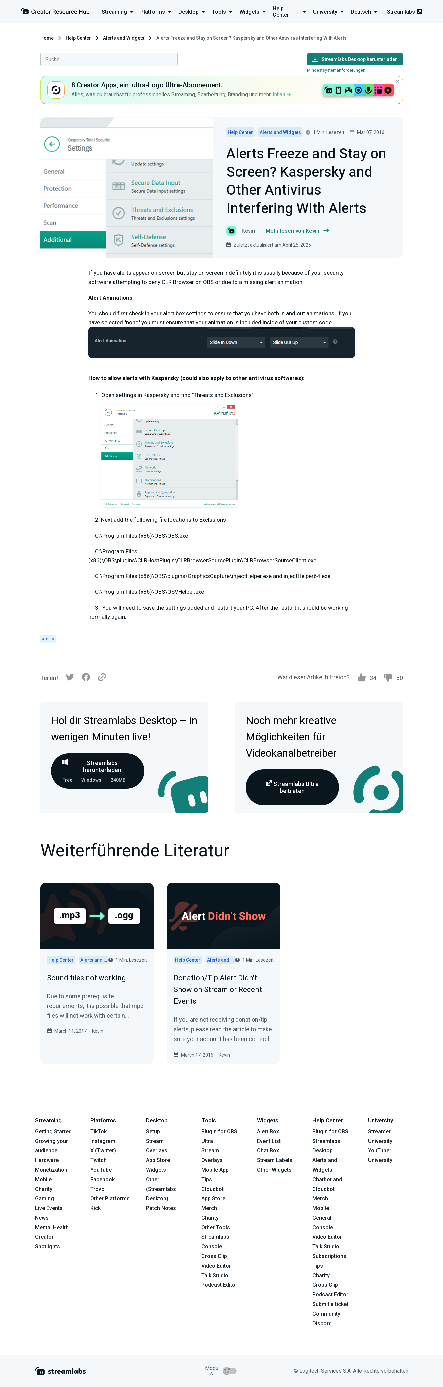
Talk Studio (214, 1275)
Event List (269, 1141)
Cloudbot (212, 1189)
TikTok (98, 1131)
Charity (43, 1189)
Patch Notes (161, 1208)
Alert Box (268, 1131)
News (42, 1218)
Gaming (44, 1198)
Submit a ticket (330, 1304)
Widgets (156, 1170)
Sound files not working (86, 978)
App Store (158, 1160)
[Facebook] (86, 679)
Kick (95, 1208)
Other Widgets (274, 1170)
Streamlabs (404, 12)
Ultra (207, 1141)
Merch (209, 1208)
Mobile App (215, 1170)
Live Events (49, 1208)
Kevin (97, 1031)
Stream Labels (274, 1160)
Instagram (102, 1141)
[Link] (102, 677)
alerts (48, 638)
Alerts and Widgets (123, 38)
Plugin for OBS (219, 1131)
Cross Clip (214, 1256)
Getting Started (53, 1131)
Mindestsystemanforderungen (336, 70)
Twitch (98, 1160)
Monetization (51, 1170)
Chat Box (268, 1150)
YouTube (101, 1170)
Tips (206, 1179)
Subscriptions (329, 1256)
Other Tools (215, 1227)
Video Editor (216, 1266)
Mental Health (52, 1227)
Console (322, 1227)
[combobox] (109, 59)
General (321, 1218)
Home (47, 38)
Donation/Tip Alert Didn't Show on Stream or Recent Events (218, 989)
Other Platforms (110, 1198)
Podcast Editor (219, 1285)
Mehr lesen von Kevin (297, 230)
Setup (153, 1131)
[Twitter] (70, 679)
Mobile (43, 1179)
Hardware (47, 1160)
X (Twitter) (103, 1150)
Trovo (97, 1189)
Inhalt (282, 94)
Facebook (102, 1179)
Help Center (78, 38)
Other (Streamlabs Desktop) (161, 1189)
